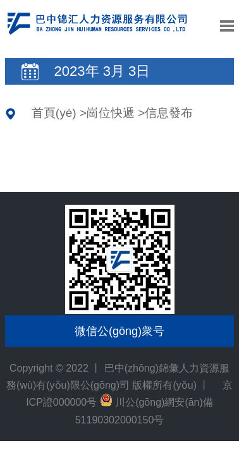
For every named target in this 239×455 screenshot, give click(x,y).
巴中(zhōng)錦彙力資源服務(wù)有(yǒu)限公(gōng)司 (96, 32)
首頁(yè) (54, 112)
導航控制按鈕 (227, 26)
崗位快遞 (111, 112)
